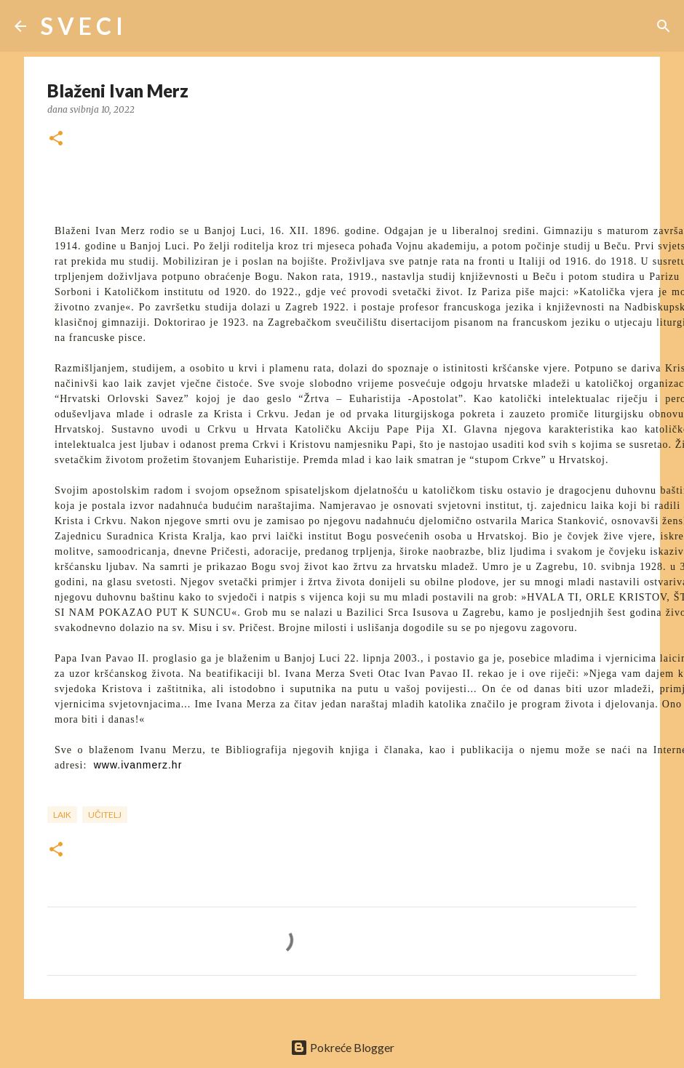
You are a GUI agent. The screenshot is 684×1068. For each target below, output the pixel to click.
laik (62, 814)
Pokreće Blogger (342, 1047)
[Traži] (143, 26)
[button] (56, 139)
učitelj (105, 814)
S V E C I (82, 26)
